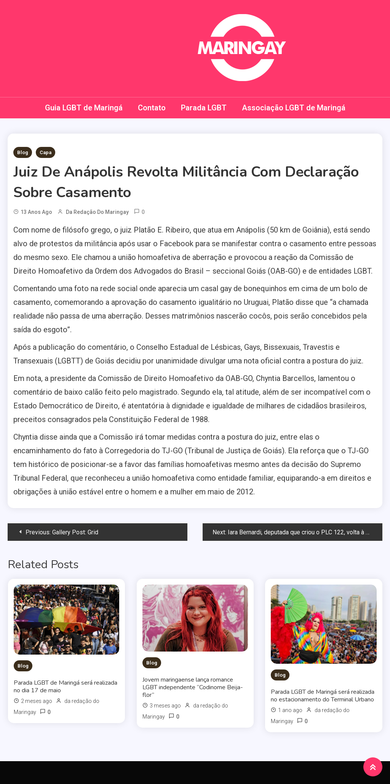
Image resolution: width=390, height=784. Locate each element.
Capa (45, 152)
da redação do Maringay (97, 212)
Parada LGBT (204, 107)
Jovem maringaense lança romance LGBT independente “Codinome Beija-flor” (192, 687)
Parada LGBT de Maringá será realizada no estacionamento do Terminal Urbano (322, 695)
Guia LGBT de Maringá (84, 107)
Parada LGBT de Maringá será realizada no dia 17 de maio (65, 686)
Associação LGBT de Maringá (293, 107)
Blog (22, 152)
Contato (152, 107)
